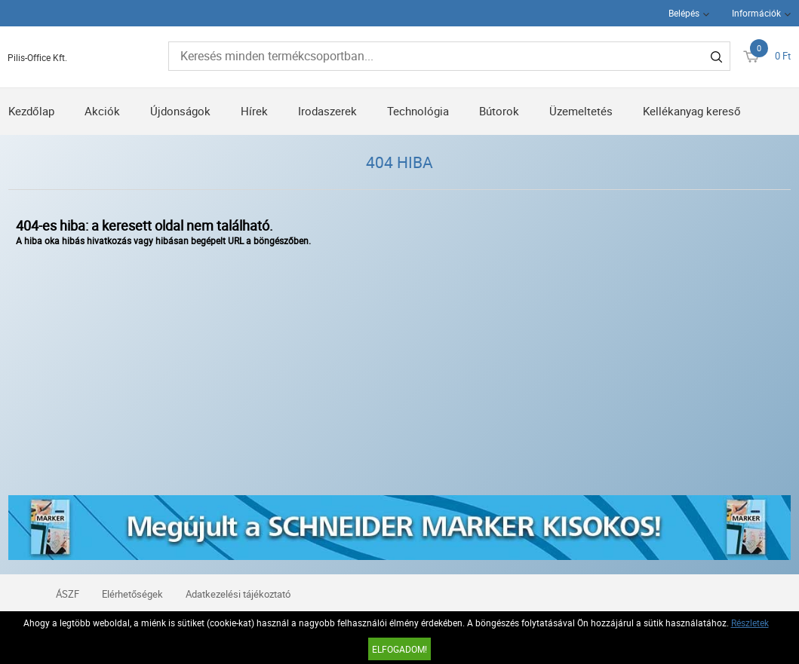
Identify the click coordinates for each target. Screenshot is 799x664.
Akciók (102, 110)
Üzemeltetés (581, 110)
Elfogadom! (399, 649)
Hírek (254, 110)
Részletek (750, 623)
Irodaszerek (327, 110)
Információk (756, 13)
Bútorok (499, 110)
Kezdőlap (31, 110)
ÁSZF (67, 594)
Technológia (418, 110)
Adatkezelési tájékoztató (238, 594)
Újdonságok (180, 110)
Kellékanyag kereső (692, 110)
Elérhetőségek (132, 594)
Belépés (683, 13)
